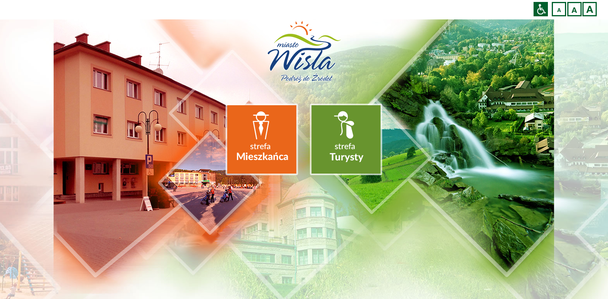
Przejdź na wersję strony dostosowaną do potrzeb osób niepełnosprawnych (541, 9)
